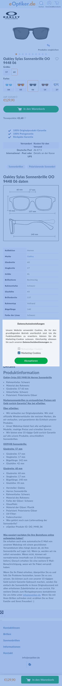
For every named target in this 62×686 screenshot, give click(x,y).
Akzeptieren (31, 360)
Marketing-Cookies (31, 353)
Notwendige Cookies (32, 349)
